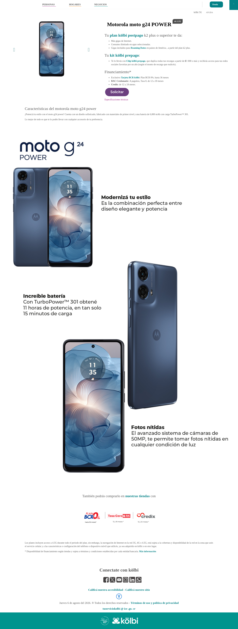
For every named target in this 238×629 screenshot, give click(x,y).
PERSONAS (48, 4)
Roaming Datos (138, 48)
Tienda (215, 3)
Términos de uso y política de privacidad (155, 602)
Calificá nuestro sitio (137, 589)
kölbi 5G (198, 12)
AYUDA (209, 12)
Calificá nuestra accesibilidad (105, 589)
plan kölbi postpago (126, 35)
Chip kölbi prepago (135, 61)
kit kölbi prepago (124, 55)
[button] (13, 49)
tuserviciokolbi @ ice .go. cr (119, 608)
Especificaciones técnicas (116, 99)
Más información (147, 551)
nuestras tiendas (137, 496)
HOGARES (75, 4)
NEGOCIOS (100, 4)
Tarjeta (130, 77)
